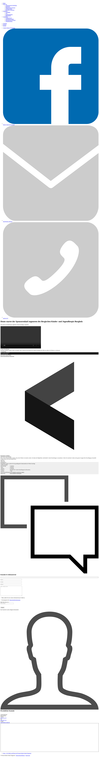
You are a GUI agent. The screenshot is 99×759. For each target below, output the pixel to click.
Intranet (4, 25)
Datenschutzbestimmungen (14, 601)
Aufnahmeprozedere (10, 19)
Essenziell (3, 351)
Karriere (4, 24)
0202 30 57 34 (3, 722)
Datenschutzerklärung (5, 356)
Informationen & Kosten (10, 20)
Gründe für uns (9, 17)
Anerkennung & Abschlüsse (11, 5)
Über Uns (5, 4)
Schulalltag (8, 12)
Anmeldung (5, 16)
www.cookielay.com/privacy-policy (17, 472)
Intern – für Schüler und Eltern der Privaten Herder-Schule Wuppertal (17, 755)
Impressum (12, 356)
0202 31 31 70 (3, 719)
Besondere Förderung (10, 10)
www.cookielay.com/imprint (15, 473)
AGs (6, 13)
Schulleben (5, 11)
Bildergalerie (8, 15)
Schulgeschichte (9, 8)
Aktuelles (5, 23)
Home (4, 3)
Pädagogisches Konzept (10, 7)
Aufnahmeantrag (9, 21)
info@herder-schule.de (5, 724)
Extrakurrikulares (9, 14)
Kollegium (8, 6)
